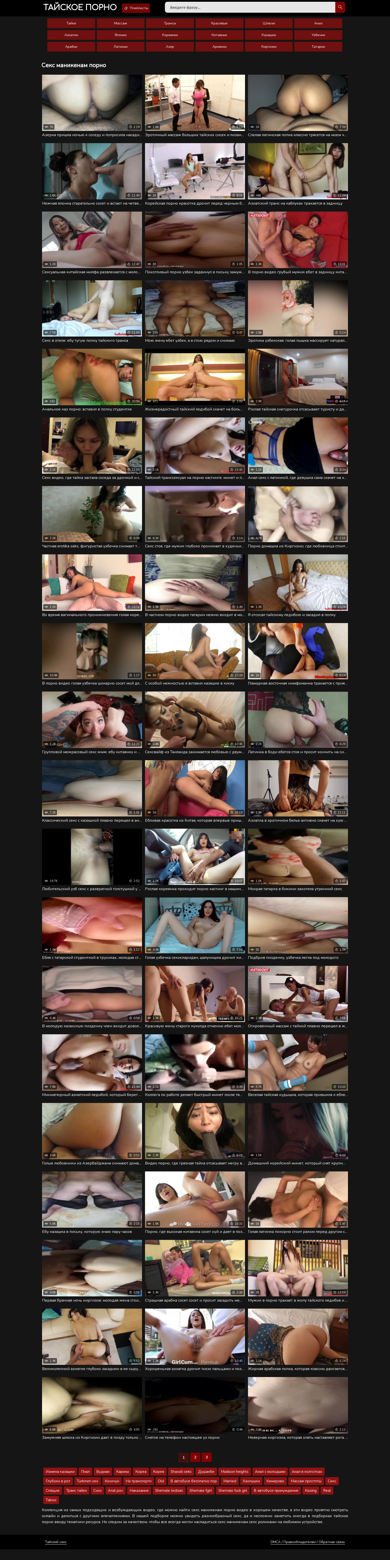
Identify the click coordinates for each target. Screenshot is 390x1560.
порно (83, 8)
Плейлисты (146, 8)
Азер (170, 49)
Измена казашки (60, 1482)
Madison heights (234, 1482)
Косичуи (112, 1491)
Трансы (170, 26)
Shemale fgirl (201, 1501)
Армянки (219, 49)
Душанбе (206, 1482)
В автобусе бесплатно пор (193, 1491)
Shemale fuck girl (232, 1501)
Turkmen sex (87, 1491)
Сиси (97, 1501)
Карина (122, 1482)
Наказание (139, 1501)
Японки (121, 38)
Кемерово (275, 1491)
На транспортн (138, 1491)
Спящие (53, 1501)
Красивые (219, 26)
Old (161, 1491)
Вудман (103, 1482)
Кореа (140, 1482)
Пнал (85, 1482)
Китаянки (219, 38)
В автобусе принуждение (276, 1501)
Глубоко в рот (58, 1491)
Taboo (51, 1510)
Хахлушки (251, 1491)
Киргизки (269, 49)
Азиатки (71, 38)
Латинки (121, 49)
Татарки (318, 49)
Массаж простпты (306, 1491)
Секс (332, 1491)
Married (229, 1491)
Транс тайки (76, 1501)
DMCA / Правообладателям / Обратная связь (308, 1552)
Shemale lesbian (169, 1501)
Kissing (311, 1501)
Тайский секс (56, 1552)
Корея (158, 1482)
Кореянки (170, 38)
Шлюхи (269, 26)
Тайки (71, 26)
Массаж (120, 26)
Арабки (71, 49)
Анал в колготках (307, 1482)
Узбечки (318, 38)
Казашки (269, 38)
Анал (318, 26)
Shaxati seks (181, 1482)
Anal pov (115, 1501)
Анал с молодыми (270, 1482)
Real (327, 1501)
